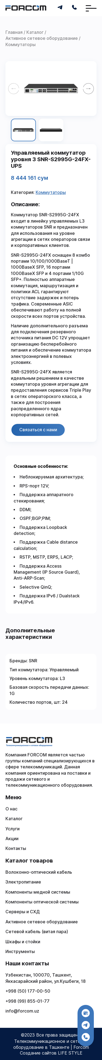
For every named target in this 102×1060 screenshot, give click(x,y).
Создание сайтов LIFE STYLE (51, 1053)
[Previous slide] (13, 88)
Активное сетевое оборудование (41, 921)
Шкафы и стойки (22, 941)
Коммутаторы (51, 192)
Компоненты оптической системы (42, 902)
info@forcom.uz (22, 1011)
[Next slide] (88, 88)
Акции (11, 838)
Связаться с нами (38, 429)
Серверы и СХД (22, 911)
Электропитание (23, 882)
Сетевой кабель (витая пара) (36, 931)
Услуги (12, 828)
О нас (11, 809)
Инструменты (20, 951)
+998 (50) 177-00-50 (27, 991)
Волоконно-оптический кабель (38, 872)
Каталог (14, 818)
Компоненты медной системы (37, 892)
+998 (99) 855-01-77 (27, 1001)
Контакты (15, 848)
